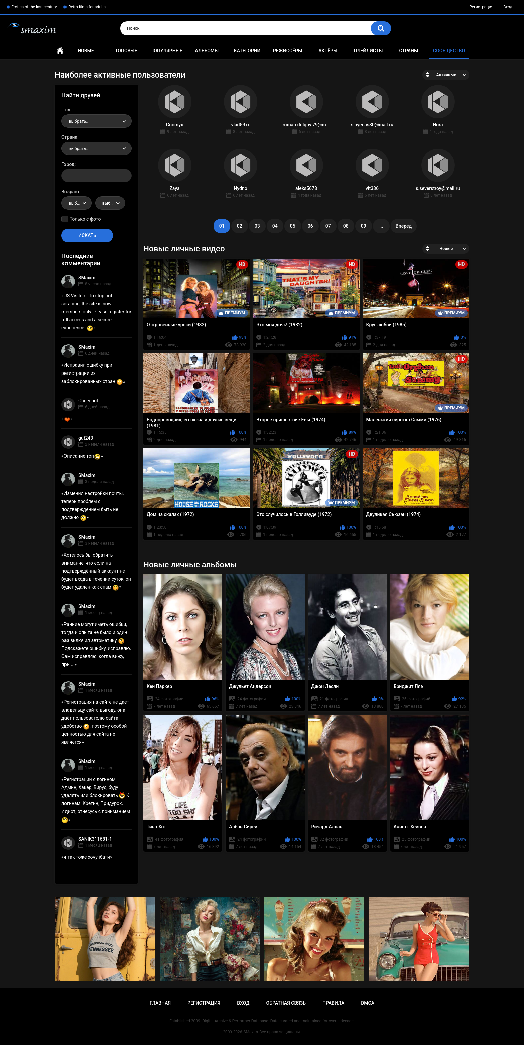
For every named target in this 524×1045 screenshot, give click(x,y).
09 (363, 226)
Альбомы (207, 50)
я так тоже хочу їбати (87, 857)
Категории (247, 50)
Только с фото (85, 219)
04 (275, 226)
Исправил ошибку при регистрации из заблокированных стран (92, 373)
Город (68, 164)
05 (292, 226)
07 (328, 226)
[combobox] (96, 121)
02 (239, 226)
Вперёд (404, 226)
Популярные (166, 50)
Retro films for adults (87, 7)
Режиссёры (287, 50)
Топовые (126, 50)
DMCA (367, 1003)
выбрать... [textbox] (79, 121)
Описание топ (82, 456)
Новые (86, 50)
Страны (408, 50)
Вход (507, 7)
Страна (69, 137)
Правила (333, 1003)
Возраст (70, 191)
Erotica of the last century (34, 7)
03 (257, 226)
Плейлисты (368, 50)
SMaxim (86, 277)
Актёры (327, 50)
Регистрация (481, 7)
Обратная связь (286, 1003)
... (381, 226)
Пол (65, 109)
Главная (60, 50)
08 (346, 226)
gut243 (85, 438)
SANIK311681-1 (95, 839)
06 (310, 226)
